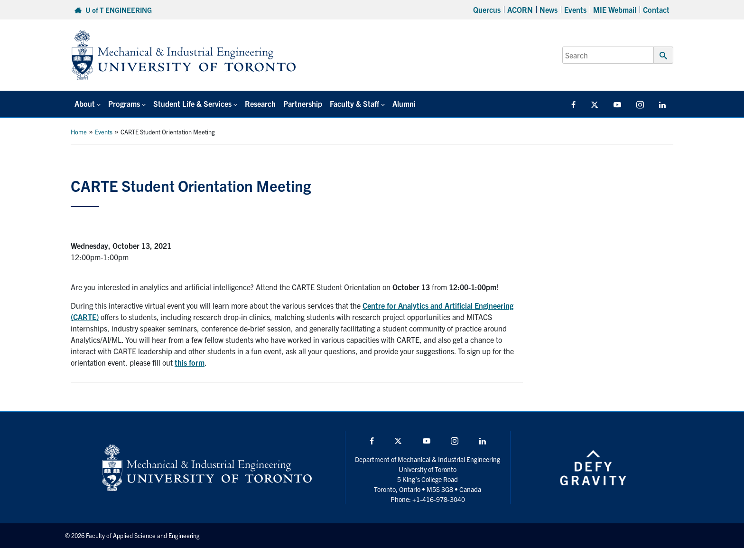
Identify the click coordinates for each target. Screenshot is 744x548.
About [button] (84, 103)
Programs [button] (124, 103)
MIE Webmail (614, 9)
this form (190, 362)
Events (575, 9)
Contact (656, 9)
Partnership (302, 103)
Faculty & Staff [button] (354, 103)
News (548, 9)
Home (79, 132)
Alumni (404, 103)
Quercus (487, 9)
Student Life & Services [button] (192, 103)
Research (260, 103)
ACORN (520, 9)
